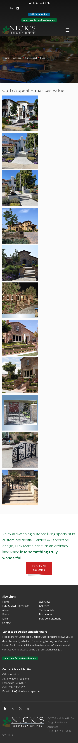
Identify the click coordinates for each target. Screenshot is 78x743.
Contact (6, 623)
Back (42, 57)
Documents (45, 614)
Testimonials (46, 610)
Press (5, 614)
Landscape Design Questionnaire (39, 20)
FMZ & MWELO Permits (15, 606)
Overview (44, 601)
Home (6, 57)
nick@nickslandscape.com (25, 691)
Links (5, 618)
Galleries (17, 57)
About (5, 610)
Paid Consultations (39, 14)
